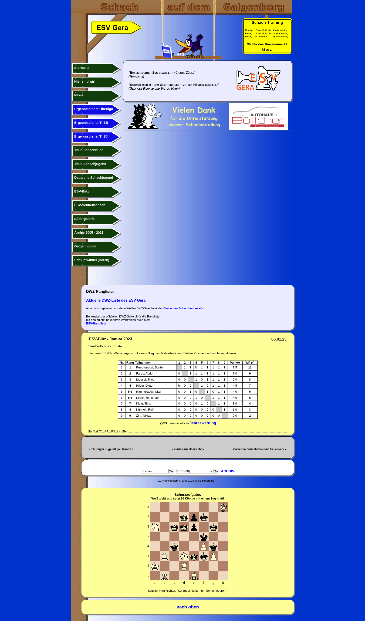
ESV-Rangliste (96, 323)
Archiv (228, 471)
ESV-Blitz (81, 191)
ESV (124, 431)
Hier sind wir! (84, 81)
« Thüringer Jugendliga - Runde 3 (111, 449)
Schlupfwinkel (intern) (91, 260)
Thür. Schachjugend (90, 164)
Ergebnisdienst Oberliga (93, 109)
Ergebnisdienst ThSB (91, 123)
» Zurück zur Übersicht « (187, 449)
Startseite (82, 68)
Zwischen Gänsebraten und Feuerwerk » (260, 449)
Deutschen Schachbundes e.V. (183, 308)
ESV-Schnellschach (89, 205)
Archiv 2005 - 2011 (89, 232)
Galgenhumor (85, 246)
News (78, 95)
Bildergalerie (84, 219)
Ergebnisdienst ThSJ (91, 136)
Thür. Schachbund (89, 150)
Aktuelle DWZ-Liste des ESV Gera (115, 300)
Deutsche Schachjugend (93, 177)
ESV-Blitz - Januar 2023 (110, 339)
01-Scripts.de (206, 480)
